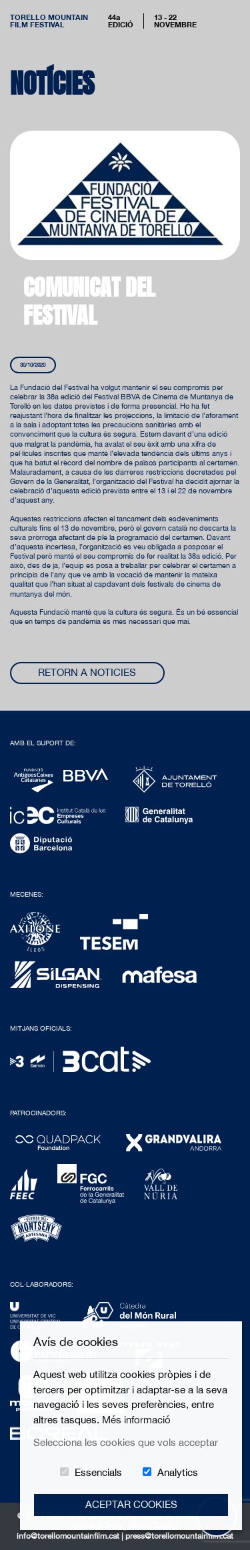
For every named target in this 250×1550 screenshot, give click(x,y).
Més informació (136, 1419)
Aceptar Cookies (131, 1504)
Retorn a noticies (87, 672)
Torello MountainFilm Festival (49, 21)
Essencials (98, 1472)
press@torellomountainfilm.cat (179, 1536)
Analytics (177, 1472)
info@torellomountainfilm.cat (69, 1536)
